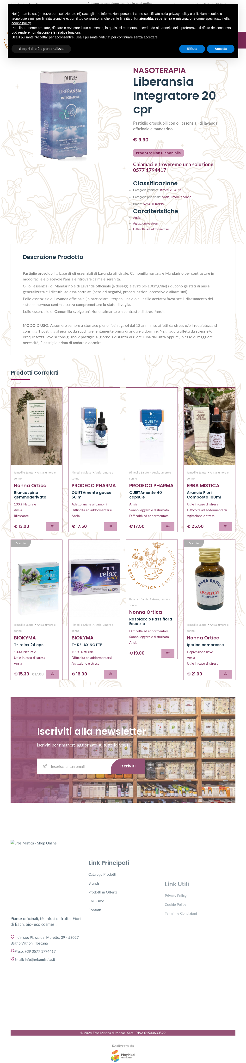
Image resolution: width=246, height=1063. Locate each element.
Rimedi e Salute (170, 190)
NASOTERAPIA (153, 204)
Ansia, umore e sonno (176, 197)
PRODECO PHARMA (94, 485)
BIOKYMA (25, 637)
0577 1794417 (149, 170)
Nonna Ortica (30, 485)
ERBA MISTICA (203, 485)
